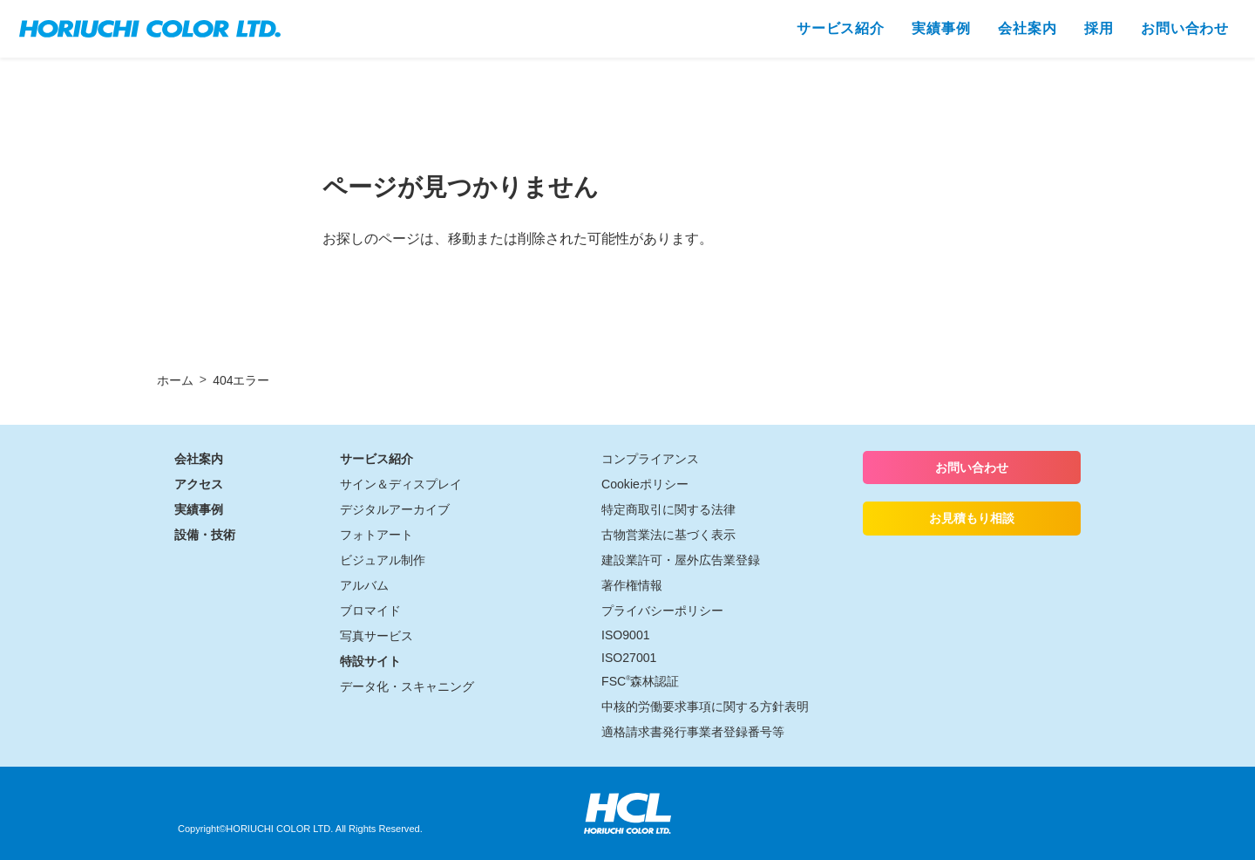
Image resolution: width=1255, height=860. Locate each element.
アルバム (364, 585)
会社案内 (198, 459)
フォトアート (376, 535)
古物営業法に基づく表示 (668, 535)
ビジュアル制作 (382, 560)
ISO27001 (628, 658)
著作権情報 (631, 585)
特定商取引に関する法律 (668, 509)
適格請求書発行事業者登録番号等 (692, 732)
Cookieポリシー (645, 484)
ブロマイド (370, 611)
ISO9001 (625, 635)
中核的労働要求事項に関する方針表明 (705, 706)
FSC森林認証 (640, 681)
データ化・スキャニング (407, 686)
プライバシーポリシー (662, 611)
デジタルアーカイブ (395, 509)
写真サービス (376, 636)
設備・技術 (204, 535)
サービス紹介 (376, 459)
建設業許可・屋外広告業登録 (680, 560)
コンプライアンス (650, 459)
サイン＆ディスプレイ (401, 484)
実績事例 (198, 509)
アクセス (198, 484)
